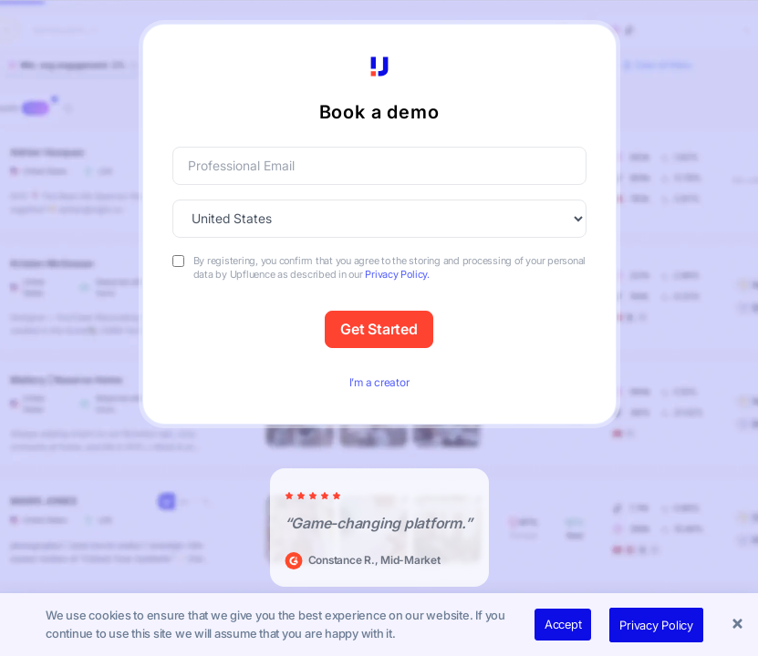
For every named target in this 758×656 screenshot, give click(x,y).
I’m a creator (379, 382)
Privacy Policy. (397, 274)
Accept (563, 624)
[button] (740, 625)
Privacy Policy (656, 625)
